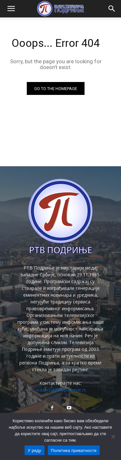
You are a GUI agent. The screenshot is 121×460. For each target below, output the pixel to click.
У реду (34, 450)
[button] (11, 8)
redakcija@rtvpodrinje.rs (60, 390)
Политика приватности (73, 450)
